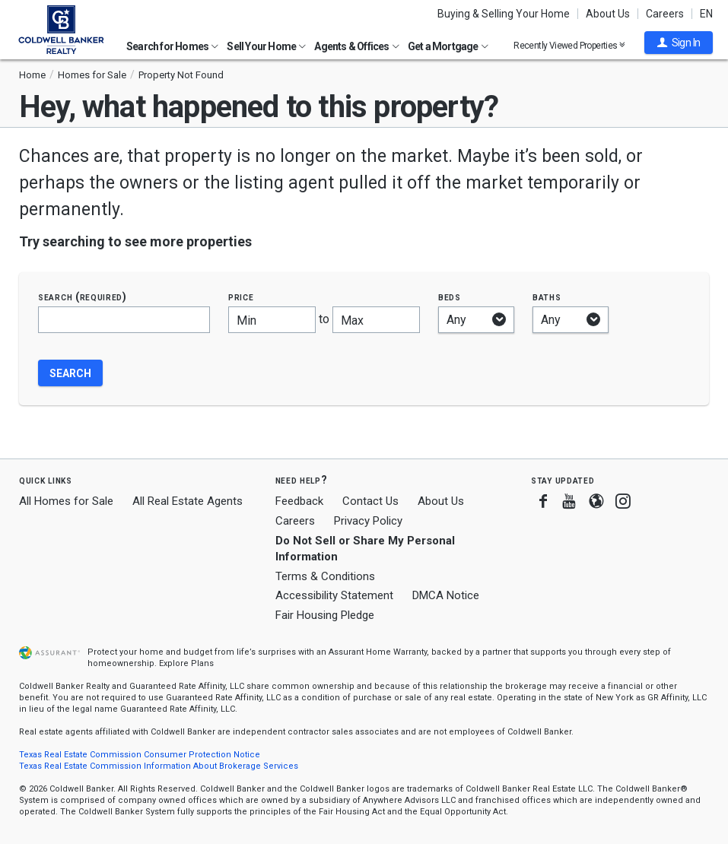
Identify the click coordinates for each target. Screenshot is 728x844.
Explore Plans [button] (186, 663)
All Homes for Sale (66, 501)
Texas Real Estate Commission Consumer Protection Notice (139, 755)
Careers (665, 13)
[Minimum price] (272, 319)
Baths (546, 297)
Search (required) (82, 297)
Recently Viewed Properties (569, 45)
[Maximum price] (376, 319)
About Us (608, 13)
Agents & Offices (356, 46)
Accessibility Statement (334, 595)
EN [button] (706, 14)
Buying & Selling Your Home (503, 13)
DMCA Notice (445, 595)
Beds (449, 297)
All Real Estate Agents (187, 501)
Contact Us (370, 501)
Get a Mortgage (448, 46)
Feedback (299, 501)
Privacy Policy (368, 521)
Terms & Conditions (325, 576)
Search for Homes (172, 46)
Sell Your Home (266, 46)
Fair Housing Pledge (324, 615)
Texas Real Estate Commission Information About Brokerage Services (158, 766)
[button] (678, 42)
